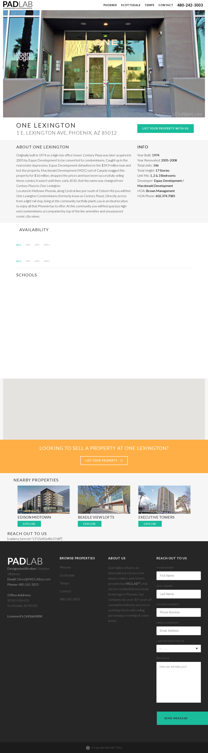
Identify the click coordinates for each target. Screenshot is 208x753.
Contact (65, 591)
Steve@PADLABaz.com (34, 579)
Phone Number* (178, 610)
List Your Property (104, 460)
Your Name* (178, 573)
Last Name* (178, 591)
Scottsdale (67, 575)
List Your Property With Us (165, 128)
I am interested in (178, 645)
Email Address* (178, 628)
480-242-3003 (28, 584)
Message (178, 680)
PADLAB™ (132, 583)
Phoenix (65, 567)
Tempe (64, 583)
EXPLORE (29, 524)
